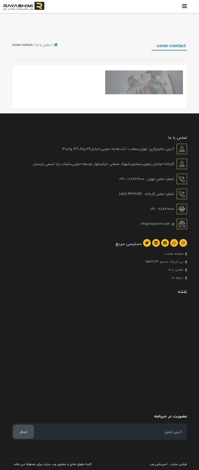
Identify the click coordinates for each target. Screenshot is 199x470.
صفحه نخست (173, 253)
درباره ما (177, 277)
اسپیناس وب (158, 464)
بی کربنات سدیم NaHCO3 (164, 261)
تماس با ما (43, 45)
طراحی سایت (178, 464)
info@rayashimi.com (155, 224)
